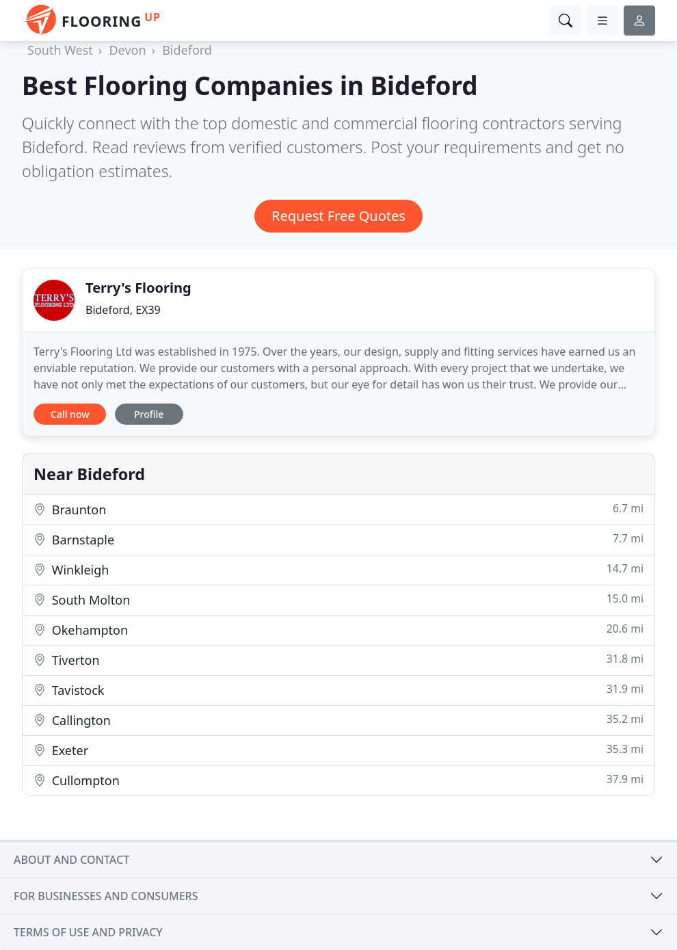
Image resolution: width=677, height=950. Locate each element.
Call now (70, 414)
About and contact (71, 859)
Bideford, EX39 (123, 309)
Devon (127, 50)
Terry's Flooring (138, 287)
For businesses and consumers (106, 895)
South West (60, 50)
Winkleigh (338, 569)
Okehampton (338, 629)
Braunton (338, 509)
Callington (338, 719)
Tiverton (338, 659)
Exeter (338, 749)
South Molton (338, 599)
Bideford (187, 50)
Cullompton (338, 780)
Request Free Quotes (338, 216)
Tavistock (338, 689)
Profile (148, 414)
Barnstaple (338, 539)
